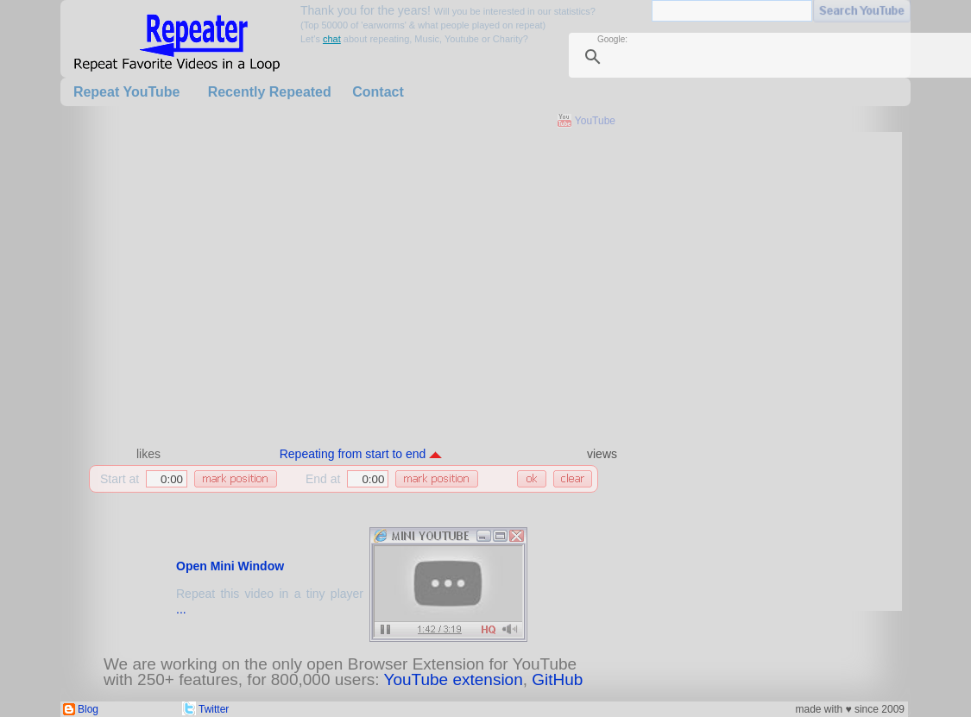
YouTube (595, 121)
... (181, 609)
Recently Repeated (269, 92)
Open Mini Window (230, 566)
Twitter (214, 709)
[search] (787, 57)
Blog (88, 709)
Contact (378, 92)
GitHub (557, 679)
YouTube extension (452, 679)
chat (332, 39)
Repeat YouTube (126, 92)
